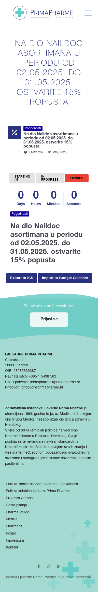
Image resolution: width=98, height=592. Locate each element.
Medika (12, 519)
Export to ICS (21, 278)
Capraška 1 (14, 360)
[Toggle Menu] (88, 13)
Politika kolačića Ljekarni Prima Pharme (38, 491)
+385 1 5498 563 (42, 377)
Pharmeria (14, 526)
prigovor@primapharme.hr (42, 387)
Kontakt (12, 548)
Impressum (15, 541)
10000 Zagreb (16, 365)
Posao (11, 534)
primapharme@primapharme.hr (55, 382)
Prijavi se (49, 319)
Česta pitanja (16, 505)
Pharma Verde (17, 512)
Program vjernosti (20, 498)
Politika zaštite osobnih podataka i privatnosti (42, 484)
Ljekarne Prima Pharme (37, 577)
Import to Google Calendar (65, 278)
